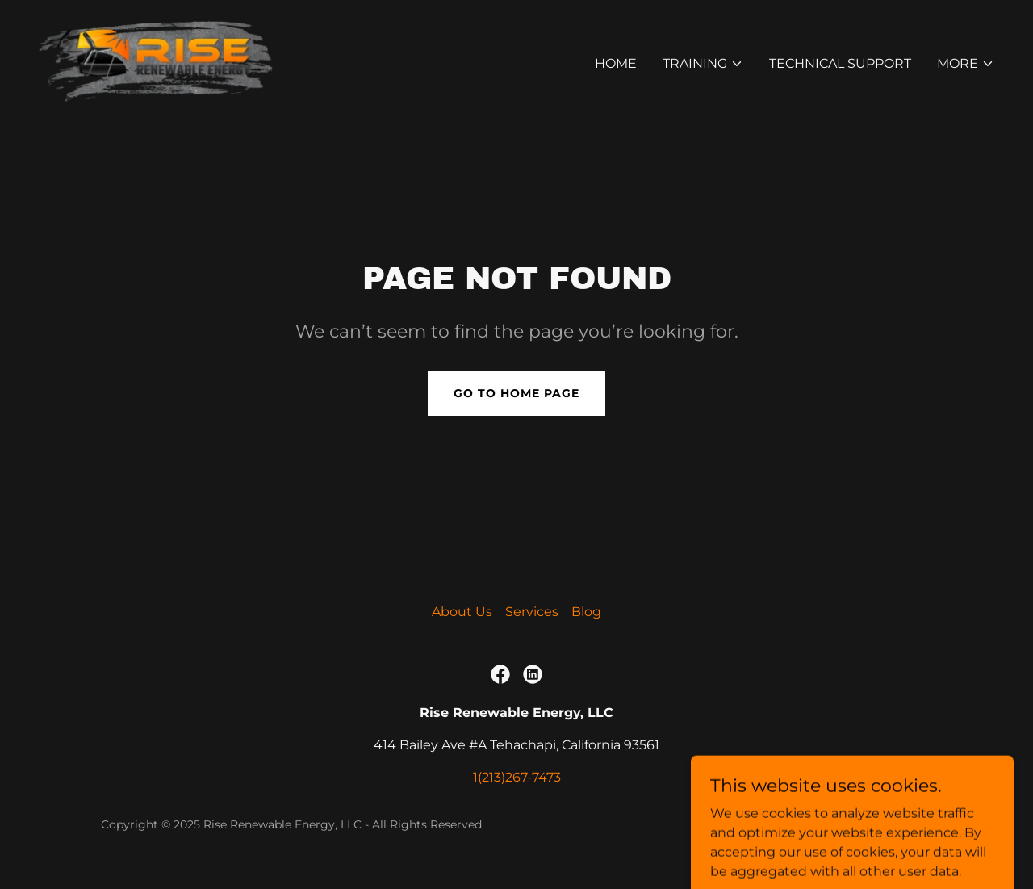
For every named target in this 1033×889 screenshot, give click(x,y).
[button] (703, 63)
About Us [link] (462, 611)
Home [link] (616, 63)
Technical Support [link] (840, 63)
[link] (156, 60)
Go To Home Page (516, 393)
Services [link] (531, 611)
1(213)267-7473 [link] (517, 777)
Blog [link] (586, 611)
